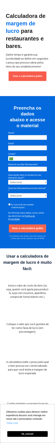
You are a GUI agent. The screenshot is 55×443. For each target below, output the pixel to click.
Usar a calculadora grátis (27, 76)
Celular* (12, 153)
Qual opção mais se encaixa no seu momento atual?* (24, 176)
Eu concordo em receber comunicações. (21, 206)
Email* (11, 143)
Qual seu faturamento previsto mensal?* (27, 189)
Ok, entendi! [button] (27, 434)
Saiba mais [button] (12, 423)
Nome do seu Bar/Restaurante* (23, 164)
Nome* (11, 132)
